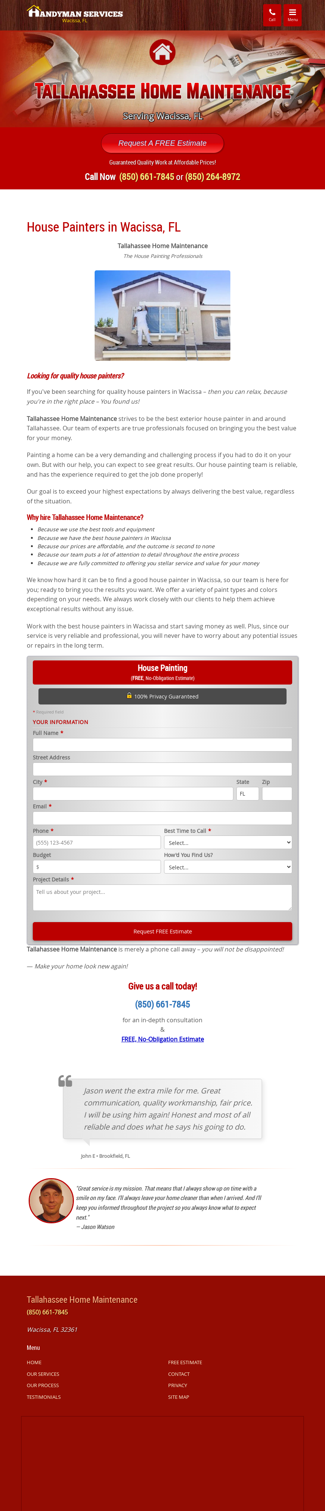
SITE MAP (178, 1397)
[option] (162, 78)
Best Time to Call (187, 831)
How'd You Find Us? (188, 855)
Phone (43, 831)
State (242, 782)
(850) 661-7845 (162, 1004)
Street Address (51, 758)
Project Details (53, 880)
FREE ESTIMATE (185, 1362)
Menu (295, 14)
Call (272, 15)
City (40, 782)
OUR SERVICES (43, 1374)
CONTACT (179, 1374)
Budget (42, 855)
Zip (266, 782)
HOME (34, 1362)
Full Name (48, 733)
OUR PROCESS (43, 1385)
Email (42, 807)
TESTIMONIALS (44, 1397)
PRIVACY (177, 1385)
